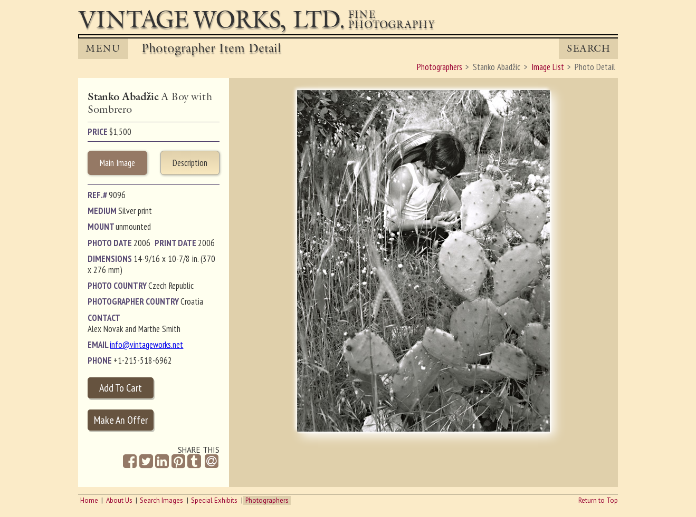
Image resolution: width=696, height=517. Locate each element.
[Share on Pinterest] (178, 461)
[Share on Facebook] (130, 461)
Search (589, 48)
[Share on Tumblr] (194, 461)
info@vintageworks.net (146, 344)
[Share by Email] (212, 462)
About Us (119, 500)
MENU (102, 48)
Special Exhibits (214, 500)
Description (190, 163)
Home (89, 500)
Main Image (117, 163)
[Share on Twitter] (146, 461)
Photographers (267, 500)
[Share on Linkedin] (162, 461)
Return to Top (598, 500)
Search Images (161, 500)
